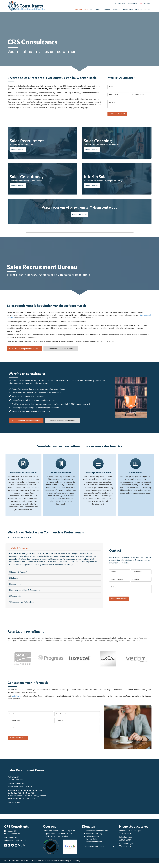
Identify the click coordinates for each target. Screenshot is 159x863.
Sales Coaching (92, 836)
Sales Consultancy (94, 833)
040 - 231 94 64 (17, 783)
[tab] (54, 548)
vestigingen (16, 696)
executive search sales (57, 562)
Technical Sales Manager (129, 831)
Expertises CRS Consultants (93, 846)
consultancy (42, 89)
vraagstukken (89, 89)
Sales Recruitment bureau (97, 831)
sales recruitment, (27, 89)
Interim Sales (92, 839)
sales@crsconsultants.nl (25, 786)
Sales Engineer (125, 837)
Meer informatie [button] (18, 150)
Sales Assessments (94, 842)
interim (79, 89)
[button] (79, 214)
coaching (53, 89)
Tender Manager (126, 843)
